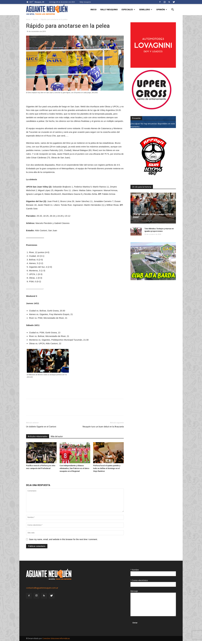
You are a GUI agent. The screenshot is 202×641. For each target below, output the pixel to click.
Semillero (145, 9)
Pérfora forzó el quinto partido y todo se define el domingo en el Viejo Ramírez (106, 468)
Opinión (161, 9)
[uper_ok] (151, 109)
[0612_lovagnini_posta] (153, 67)
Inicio (93, 9)
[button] (172, 10)
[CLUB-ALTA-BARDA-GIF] (153, 279)
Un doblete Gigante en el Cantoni (41, 426)
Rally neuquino (85, 2)
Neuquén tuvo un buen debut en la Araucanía (103, 426)
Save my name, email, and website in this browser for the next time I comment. (63, 539)
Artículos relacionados (37, 436)
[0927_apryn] (153, 178)
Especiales (128, 9)
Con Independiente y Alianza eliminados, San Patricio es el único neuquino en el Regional (74, 468)
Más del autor (57, 436)
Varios (35, 19)
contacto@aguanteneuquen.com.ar (42, 587)
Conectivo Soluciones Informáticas (56, 638)
